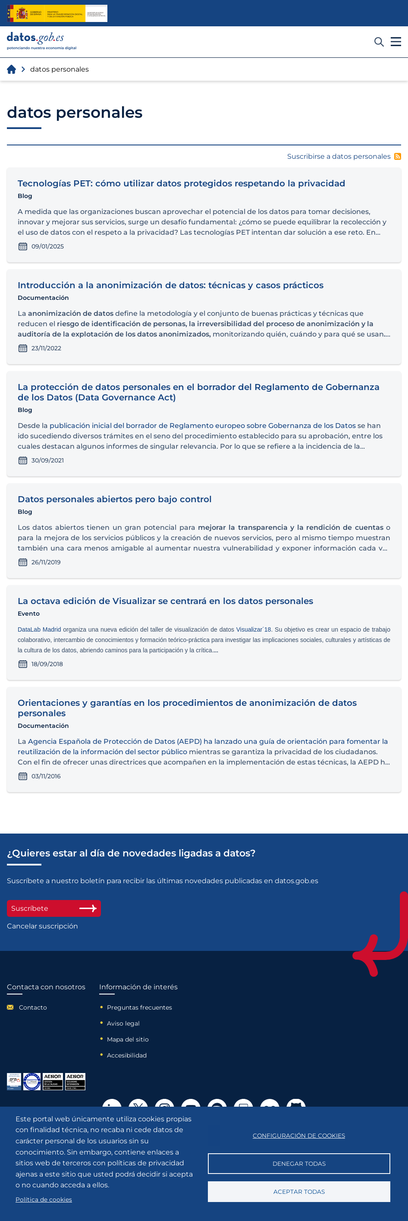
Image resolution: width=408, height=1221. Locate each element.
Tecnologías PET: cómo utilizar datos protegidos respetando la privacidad (181, 183)
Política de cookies (44, 1199)
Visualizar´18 (253, 629)
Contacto (33, 1007)
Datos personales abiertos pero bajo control (115, 499)
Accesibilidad (127, 1055)
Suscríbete (54, 908)
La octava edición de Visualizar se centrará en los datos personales (165, 601)
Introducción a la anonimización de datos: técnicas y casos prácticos (170, 285)
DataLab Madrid (39, 629)
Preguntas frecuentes (139, 1007)
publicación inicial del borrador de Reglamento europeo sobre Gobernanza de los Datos (203, 426)
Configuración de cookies (299, 1135)
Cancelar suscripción (42, 926)
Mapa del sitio (128, 1039)
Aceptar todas (299, 1191)
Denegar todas (299, 1163)
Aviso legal (123, 1023)
